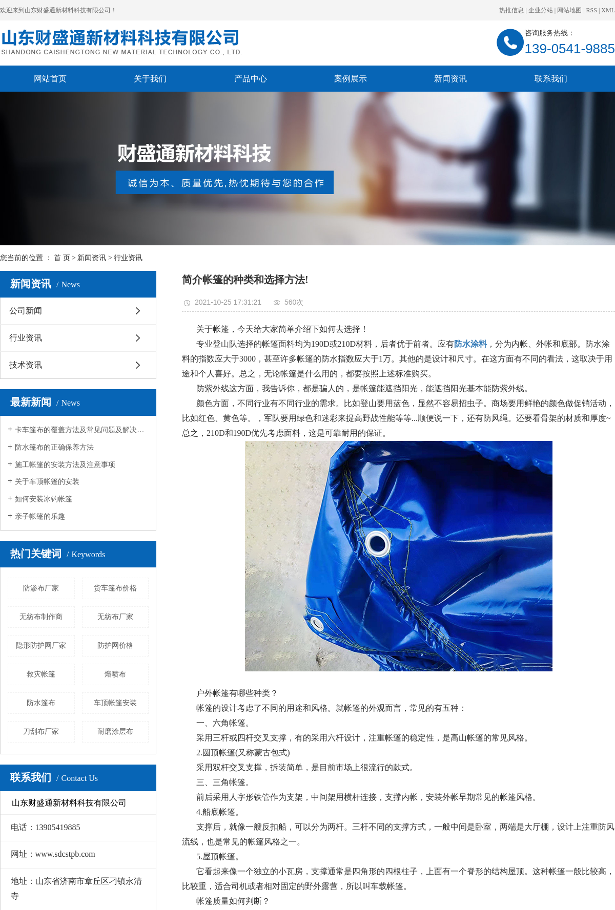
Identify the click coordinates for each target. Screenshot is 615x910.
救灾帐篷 (41, 674)
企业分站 (540, 10)
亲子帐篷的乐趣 (40, 516)
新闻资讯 (450, 78)
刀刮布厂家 (41, 731)
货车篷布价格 (115, 588)
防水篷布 (41, 703)
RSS (591, 10)
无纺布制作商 (41, 617)
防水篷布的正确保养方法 (54, 447)
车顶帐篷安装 (115, 703)
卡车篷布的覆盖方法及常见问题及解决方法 (82, 430)
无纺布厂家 (115, 617)
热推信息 (511, 10)
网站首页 (50, 78)
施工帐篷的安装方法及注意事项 (65, 465)
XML (608, 10)
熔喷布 (115, 674)
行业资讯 (128, 258)
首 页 (62, 258)
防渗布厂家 (41, 588)
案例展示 (350, 78)
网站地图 (569, 10)
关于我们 (150, 78)
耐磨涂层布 (115, 731)
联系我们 (551, 78)
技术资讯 (25, 365)
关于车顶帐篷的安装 (47, 481)
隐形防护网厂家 (41, 645)
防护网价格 (115, 645)
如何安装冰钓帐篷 (43, 499)
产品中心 (250, 78)
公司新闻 (25, 310)
